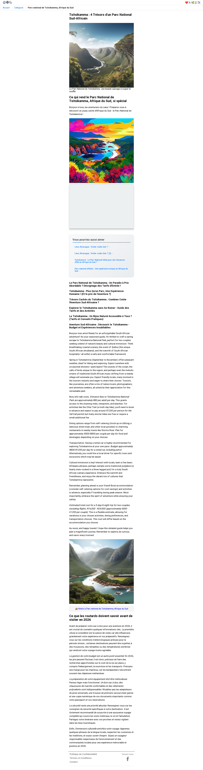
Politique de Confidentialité (83, 754)
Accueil (6, 7)
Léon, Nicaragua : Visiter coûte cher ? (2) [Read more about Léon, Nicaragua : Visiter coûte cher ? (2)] (94, 253)
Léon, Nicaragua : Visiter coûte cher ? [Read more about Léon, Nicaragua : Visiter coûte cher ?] (92, 247)
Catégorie (18, 7)
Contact (74, 762)
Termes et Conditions (81, 758)
